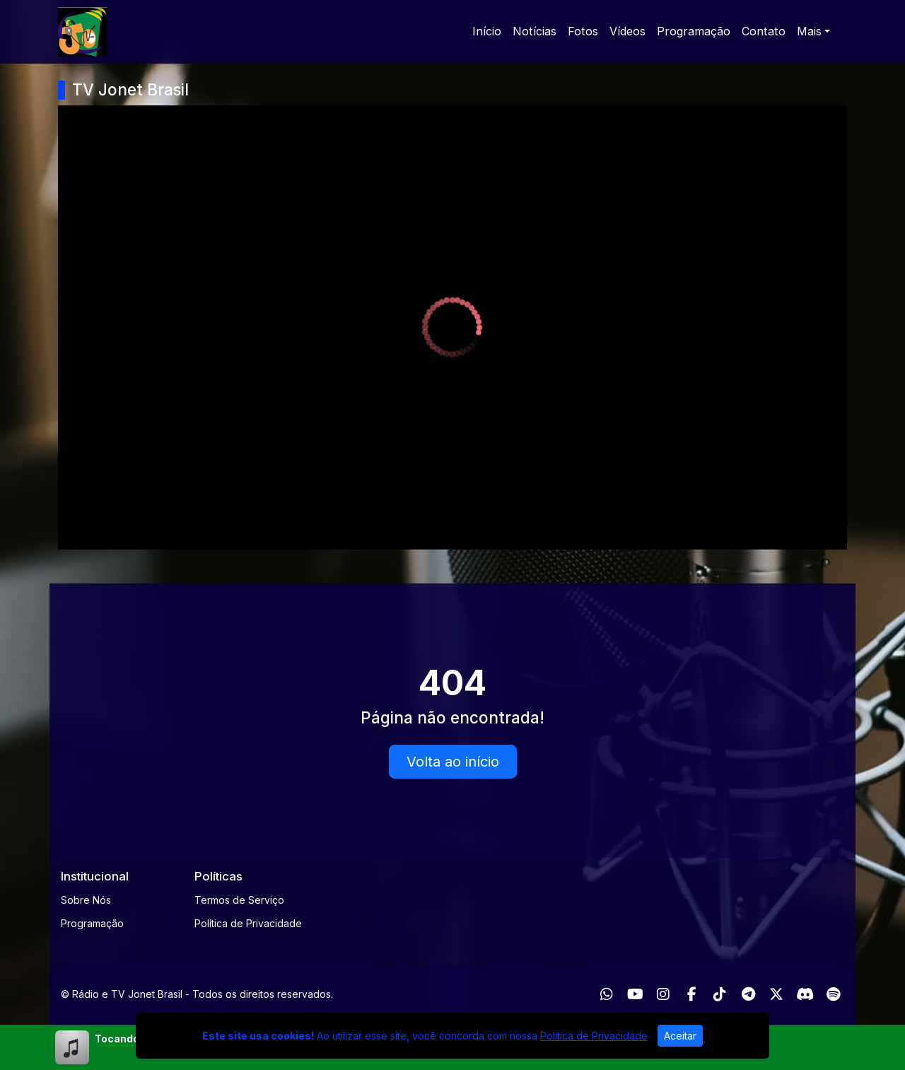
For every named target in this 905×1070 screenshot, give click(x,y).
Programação (693, 31)
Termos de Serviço (239, 900)
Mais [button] (809, 31)
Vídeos (627, 31)
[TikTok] (719, 994)
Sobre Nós (86, 900)
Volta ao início (453, 761)
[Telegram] (748, 994)
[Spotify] (833, 994)
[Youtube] (635, 994)
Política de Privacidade (248, 923)
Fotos (583, 31)
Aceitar (680, 1036)
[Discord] (805, 994)
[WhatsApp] (606, 994)
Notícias (534, 31)
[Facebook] (691, 994)
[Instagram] (663, 994)
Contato (764, 31)
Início (486, 31)
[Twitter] (776, 994)
